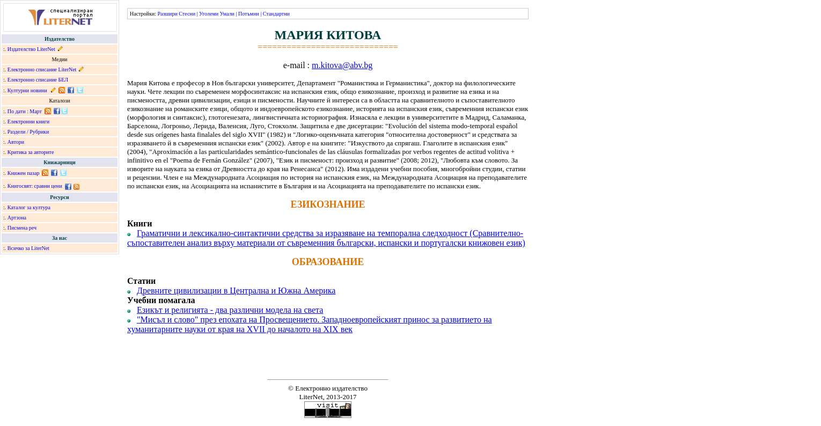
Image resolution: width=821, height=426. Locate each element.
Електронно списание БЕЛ (38, 80)
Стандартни (276, 14)
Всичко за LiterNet (28, 248)
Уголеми (208, 14)
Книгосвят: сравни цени (35, 186)
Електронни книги (28, 121)
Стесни (187, 14)
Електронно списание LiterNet (42, 69)
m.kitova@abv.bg (342, 65)
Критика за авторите (31, 152)
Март (36, 111)
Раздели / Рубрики (28, 132)
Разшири (167, 14)
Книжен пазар (24, 173)
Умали (227, 14)
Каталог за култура (29, 207)
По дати (17, 111)
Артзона (17, 218)
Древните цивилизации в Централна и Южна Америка (236, 290)
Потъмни (248, 14)
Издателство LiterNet (31, 49)
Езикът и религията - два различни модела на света (230, 309)
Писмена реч (22, 228)
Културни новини (27, 90)
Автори (16, 142)
